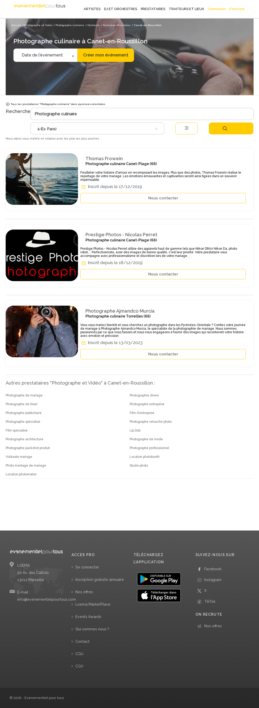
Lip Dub (135, 430)
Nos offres (84, 592)
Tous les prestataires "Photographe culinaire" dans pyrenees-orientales (55, 104)
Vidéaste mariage (19, 457)
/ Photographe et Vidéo (37, 25)
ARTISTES (92, 9)
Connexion (217, 9)
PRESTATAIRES (153, 9)
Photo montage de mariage (26, 465)
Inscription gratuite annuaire (99, 579)
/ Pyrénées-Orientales (116, 25)
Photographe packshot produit (28, 448)
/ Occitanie (92, 25)
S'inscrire (237, 9)
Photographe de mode (146, 439)
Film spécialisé (17, 430)
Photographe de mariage (24, 395)
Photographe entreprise (147, 404)
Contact (82, 641)
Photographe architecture (24, 439)
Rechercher (224, 128)
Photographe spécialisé (23, 422)
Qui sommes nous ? (92, 629)
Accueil (16, 25)
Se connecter (87, 567)
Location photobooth (145, 457)
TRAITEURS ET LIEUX (186, 9)
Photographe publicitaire (24, 413)
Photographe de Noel (21, 404)
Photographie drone (144, 395)
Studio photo (139, 465)
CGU (79, 654)
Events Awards (88, 617)
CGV (79, 666)
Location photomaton (21, 474)
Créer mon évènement (105, 55)
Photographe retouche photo (151, 422)
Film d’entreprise (142, 413)
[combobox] (97, 128)
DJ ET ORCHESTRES (120, 9)
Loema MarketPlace (93, 604)
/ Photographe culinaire (68, 25)
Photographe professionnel (149, 448)
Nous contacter (163, 198)
